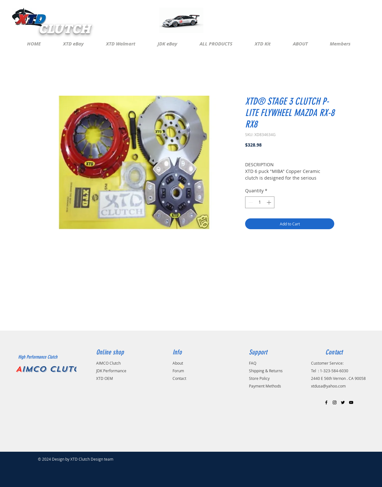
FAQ (252, 363)
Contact (179, 378)
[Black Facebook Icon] (326, 402)
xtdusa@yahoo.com (328, 385)
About (178, 363)
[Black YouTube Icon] (351, 402)
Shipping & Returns (266, 370)
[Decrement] (250, 202)
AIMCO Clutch (108, 363)
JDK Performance (111, 370)
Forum (178, 370)
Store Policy (259, 378)
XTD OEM (104, 378)
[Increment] (269, 202)
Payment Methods (265, 385)
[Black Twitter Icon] (342, 402)
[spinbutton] (259, 202)
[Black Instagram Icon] (334, 402)
